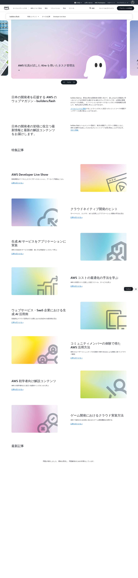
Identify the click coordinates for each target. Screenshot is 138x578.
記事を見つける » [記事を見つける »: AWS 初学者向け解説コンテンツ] (17, 389)
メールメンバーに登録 (78, 109)
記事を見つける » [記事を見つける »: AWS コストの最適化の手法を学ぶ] (76, 286)
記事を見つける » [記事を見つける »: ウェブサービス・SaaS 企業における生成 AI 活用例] (17, 322)
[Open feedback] (136, 289)
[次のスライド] (75, 82)
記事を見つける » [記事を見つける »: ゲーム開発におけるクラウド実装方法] (76, 424)
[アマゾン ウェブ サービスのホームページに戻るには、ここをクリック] (6, 9)
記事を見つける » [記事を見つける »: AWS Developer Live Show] (17, 183)
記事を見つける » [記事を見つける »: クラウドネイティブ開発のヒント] (76, 217)
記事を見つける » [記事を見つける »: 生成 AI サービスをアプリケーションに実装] (17, 254)
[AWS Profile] (132, 2)
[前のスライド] (63, 82)
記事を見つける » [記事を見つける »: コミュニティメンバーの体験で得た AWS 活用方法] (76, 358)
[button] (36, 8)
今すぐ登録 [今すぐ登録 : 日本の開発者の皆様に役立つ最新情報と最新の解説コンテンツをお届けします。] (75, 130)
